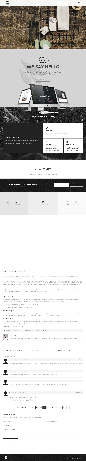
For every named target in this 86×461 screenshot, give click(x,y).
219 (52, 407)
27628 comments (28, 330)
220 (56, 407)
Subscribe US (76, 185)
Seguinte (64, 407)
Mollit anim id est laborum (64, 350)
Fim (68, 407)
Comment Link (79, 359)
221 (60, 407)
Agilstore (78, 458)
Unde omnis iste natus (35, 350)
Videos (46, 330)
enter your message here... (43, 432)
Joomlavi (23, 326)
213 (29, 407)
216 (41, 407)
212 (25, 407)
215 (37, 407)
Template (15, 326)
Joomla (18, 326)
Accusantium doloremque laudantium (12, 350)
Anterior (21, 407)
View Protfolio (61, 185)
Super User (8, 330)
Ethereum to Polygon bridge (17, 359)
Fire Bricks (13, 392)
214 (33, 407)
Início (18, 407)
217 (45, 407)
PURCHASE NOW (43, 80)
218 (48, 407)
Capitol (10, 326)
